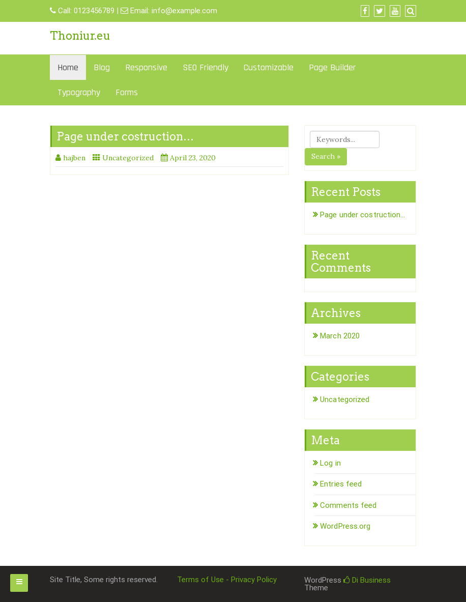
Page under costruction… (125, 136)
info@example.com (184, 10)
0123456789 (94, 10)
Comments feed (348, 505)
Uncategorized (128, 157)
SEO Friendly (205, 67)
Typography (78, 92)
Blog (102, 67)
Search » (325, 156)
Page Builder (332, 67)
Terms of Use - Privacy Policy (227, 579)
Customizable (269, 67)
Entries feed (341, 484)
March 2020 (340, 335)
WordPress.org (345, 526)
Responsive (146, 67)
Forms (126, 92)
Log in (330, 463)
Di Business (367, 580)
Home (67, 67)
